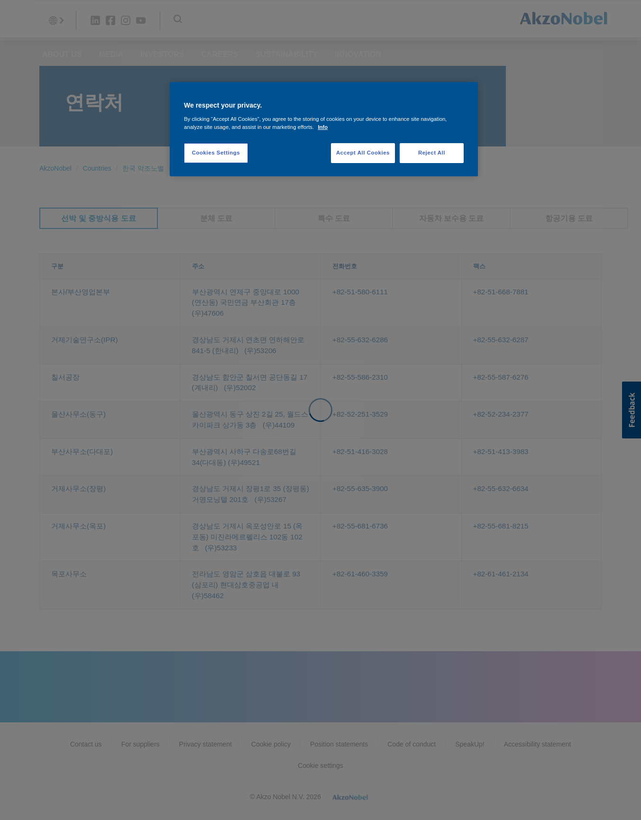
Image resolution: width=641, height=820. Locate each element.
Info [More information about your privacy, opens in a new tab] (323, 127)
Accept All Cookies (363, 152)
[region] (324, 129)
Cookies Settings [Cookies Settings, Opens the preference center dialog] (216, 152)
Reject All (431, 152)
